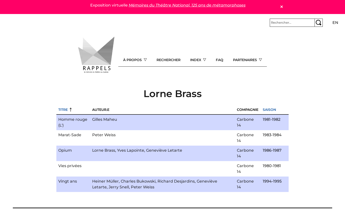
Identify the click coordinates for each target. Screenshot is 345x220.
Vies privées (70, 165)
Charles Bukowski (138, 181)
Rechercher (168, 60)
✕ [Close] (281, 7)
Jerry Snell (119, 187)
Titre (63, 109)
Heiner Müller (105, 181)
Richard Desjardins (176, 181)
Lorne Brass (103, 150)
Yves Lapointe (130, 150)
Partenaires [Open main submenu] (245, 60)
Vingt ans (67, 181)
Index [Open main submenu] (196, 60)
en (335, 22)
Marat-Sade (69, 135)
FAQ (219, 60)
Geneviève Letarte (164, 150)
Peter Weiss (104, 135)
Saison (269, 109)
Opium (65, 150)
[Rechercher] (292, 23)
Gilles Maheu (104, 119)
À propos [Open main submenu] (133, 60)
